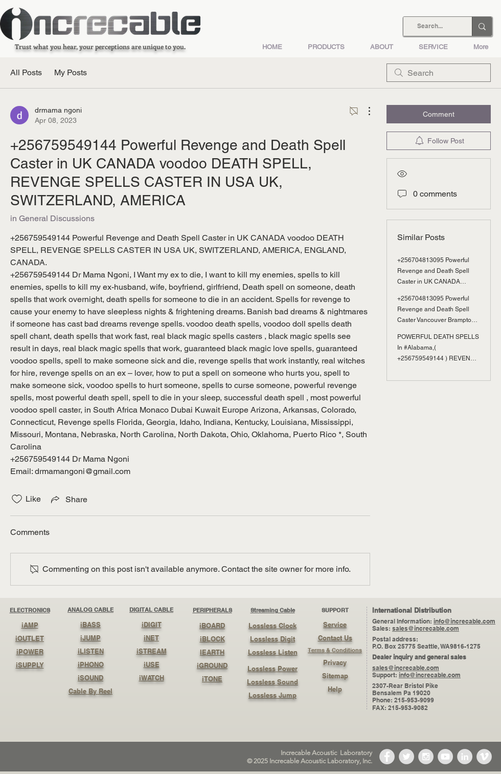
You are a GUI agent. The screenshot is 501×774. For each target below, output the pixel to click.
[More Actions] (364, 111)
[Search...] (429, 26)
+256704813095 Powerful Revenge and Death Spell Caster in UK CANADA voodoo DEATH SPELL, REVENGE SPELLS (433, 281)
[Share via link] (68, 499)
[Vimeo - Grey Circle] (484, 756)
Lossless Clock (272, 625)
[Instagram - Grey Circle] (426, 756)
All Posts (26, 72)
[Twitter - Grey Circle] (406, 756)
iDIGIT (152, 624)
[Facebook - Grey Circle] (387, 756)
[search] (438, 72)
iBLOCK (212, 639)
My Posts (70, 72)
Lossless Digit (272, 639)
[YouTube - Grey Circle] (445, 756)
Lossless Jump (272, 695)
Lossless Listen (273, 652)
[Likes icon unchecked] (17, 499)
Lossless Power (272, 668)
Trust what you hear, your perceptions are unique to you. (100, 46)
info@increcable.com (464, 621)
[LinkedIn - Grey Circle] (464, 756)
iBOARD (212, 625)
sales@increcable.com (425, 628)
